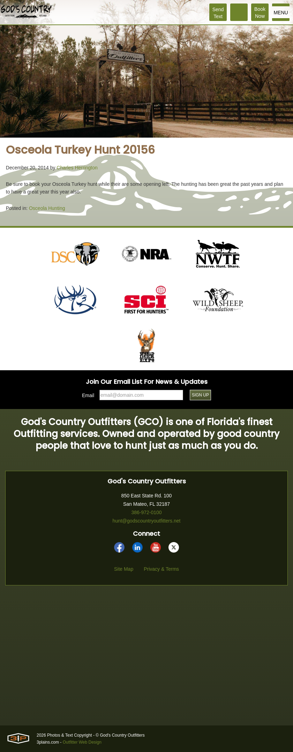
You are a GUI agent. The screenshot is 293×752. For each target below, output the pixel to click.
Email (88, 395)
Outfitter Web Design (82, 742)
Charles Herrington (77, 167)
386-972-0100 (146, 512)
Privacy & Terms (161, 569)
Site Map (123, 569)
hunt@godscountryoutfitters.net (147, 521)
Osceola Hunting (47, 208)
